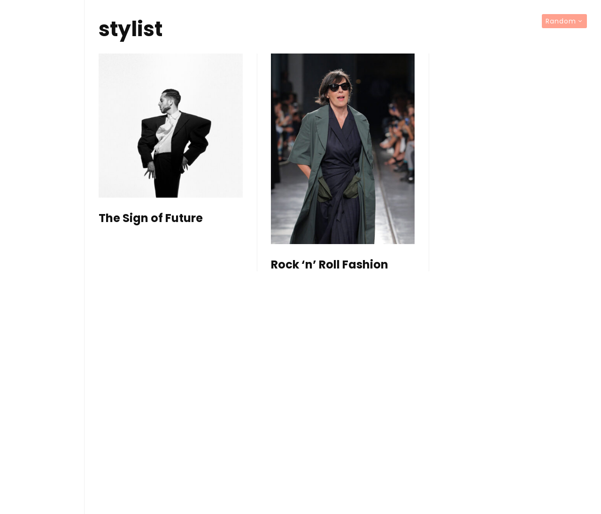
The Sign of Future (151, 218)
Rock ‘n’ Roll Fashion (329, 265)
